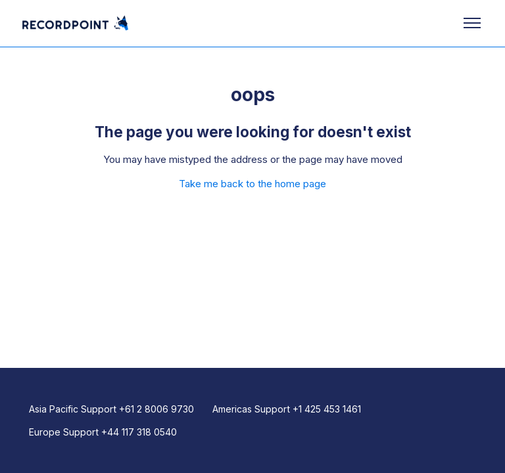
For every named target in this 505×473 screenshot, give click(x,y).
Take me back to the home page (252, 183)
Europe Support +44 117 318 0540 (103, 432)
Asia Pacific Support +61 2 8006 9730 (111, 409)
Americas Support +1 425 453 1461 (286, 409)
